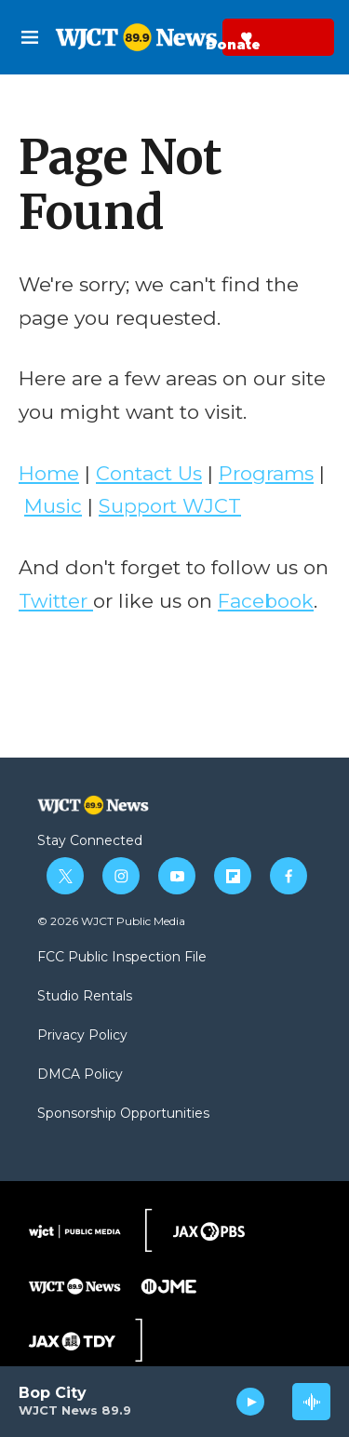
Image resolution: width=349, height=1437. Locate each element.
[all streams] (311, 1401)
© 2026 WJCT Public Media (111, 921)
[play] (250, 1401)
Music (53, 505)
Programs (266, 473)
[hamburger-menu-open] (30, 37)
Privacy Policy (82, 1035)
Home (49, 473)
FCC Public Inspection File (122, 957)
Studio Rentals (84, 996)
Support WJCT (170, 505)
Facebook (266, 600)
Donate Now (200, 37)
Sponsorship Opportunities (123, 1114)
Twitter (56, 600)
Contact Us (149, 473)
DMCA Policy (80, 1075)
